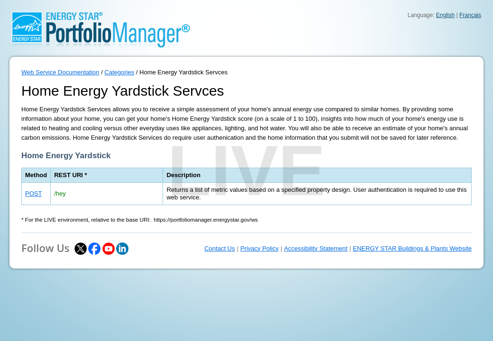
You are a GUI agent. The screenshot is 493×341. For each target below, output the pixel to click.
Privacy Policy (259, 248)
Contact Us (219, 248)
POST (33, 193)
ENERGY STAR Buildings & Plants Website (412, 248)
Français (470, 15)
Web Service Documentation (60, 72)
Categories (119, 72)
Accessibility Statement (315, 248)
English (445, 15)
